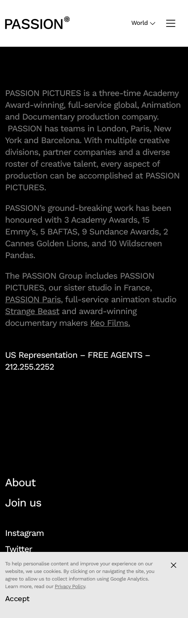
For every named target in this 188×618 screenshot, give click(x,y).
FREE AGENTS (115, 355)
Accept (17, 598)
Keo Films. (110, 323)
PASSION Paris (33, 299)
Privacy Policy (70, 586)
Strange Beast (32, 311)
